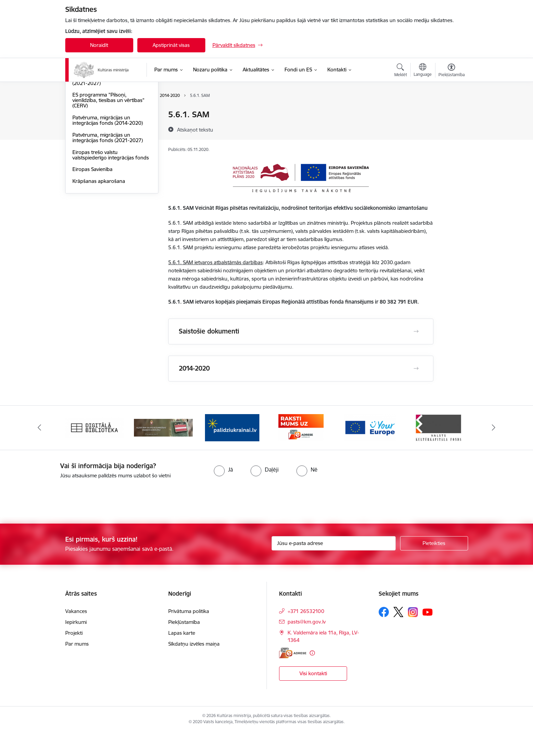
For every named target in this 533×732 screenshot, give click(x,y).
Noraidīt (99, 45)
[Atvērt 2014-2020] (416, 368)
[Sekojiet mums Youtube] (428, 612)
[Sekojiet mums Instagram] (413, 612)
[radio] (223, 469)
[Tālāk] (494, 427)
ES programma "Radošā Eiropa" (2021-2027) (109, 153)
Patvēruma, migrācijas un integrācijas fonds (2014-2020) (107, 193)
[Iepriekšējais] (39, 427)
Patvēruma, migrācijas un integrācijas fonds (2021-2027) (107, 210)
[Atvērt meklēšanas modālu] (400, 71)
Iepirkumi (76, 622)
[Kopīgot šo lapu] (451, 128)
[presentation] (56, 498)
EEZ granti (84, 138)
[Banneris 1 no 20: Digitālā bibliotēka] (94, 427)
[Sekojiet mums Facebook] (384, 612)
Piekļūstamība (184, 622)
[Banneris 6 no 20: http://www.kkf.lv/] (438, 427)
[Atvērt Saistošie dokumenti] (416, 331)
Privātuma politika (188, 611)
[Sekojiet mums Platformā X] (398, 612)
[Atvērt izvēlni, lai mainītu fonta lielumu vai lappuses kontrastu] (451, 71)
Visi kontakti (313, 673)
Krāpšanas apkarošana (98, 254)
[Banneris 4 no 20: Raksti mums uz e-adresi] (301, 427)
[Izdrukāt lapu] (451, 111)
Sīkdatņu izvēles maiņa (194, 644)
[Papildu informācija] (312, 653)
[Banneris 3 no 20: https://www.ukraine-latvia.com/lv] (232, 427)
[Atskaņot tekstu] (195, 129)
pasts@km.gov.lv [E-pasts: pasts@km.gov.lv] (307, 621)
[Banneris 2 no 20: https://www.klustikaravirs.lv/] (163, 427)
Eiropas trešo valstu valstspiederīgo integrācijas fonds (110, 228)
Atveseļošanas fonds (96, 115)
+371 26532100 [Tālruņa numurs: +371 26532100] (306, 611)
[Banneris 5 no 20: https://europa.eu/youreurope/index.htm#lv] (370, 427)
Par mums (77, 644)
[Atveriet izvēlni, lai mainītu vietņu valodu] (422, 71)
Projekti (74, 633)
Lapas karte (181, 633)
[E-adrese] (292, 653)
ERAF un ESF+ (88, 126)
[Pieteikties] (434, 543)
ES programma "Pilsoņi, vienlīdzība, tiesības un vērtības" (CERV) (108, 173)
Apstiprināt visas (171, 45)
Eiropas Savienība (92, 242)
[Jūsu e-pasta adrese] (334, 543)
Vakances (76, 611)
